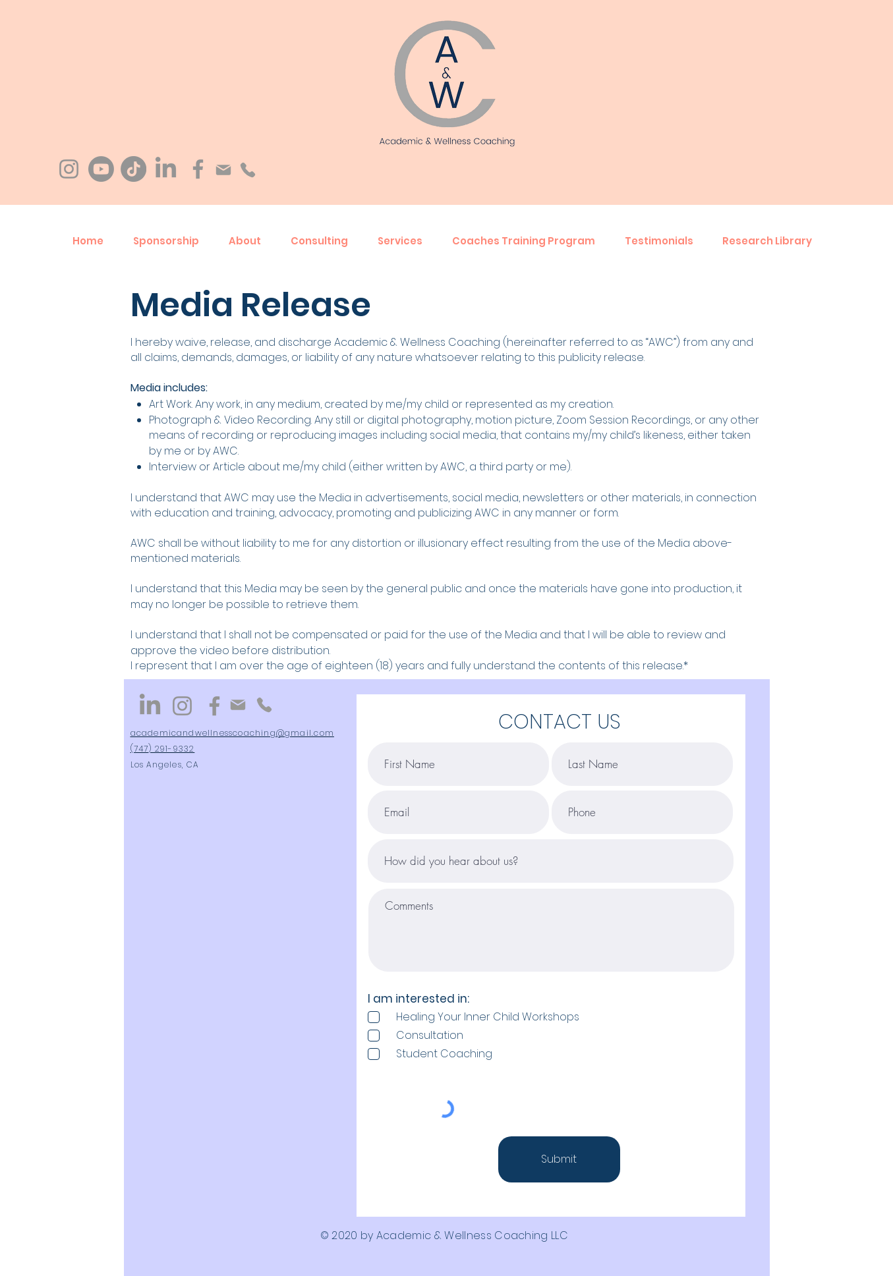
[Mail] (223, 169)
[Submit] (559, 1159)
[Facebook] (198, 169)
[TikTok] (133, 169)
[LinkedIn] (166, 169)
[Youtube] (101, 169)
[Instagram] (69, 169)
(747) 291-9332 (162, 748)
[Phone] (247, 169)
